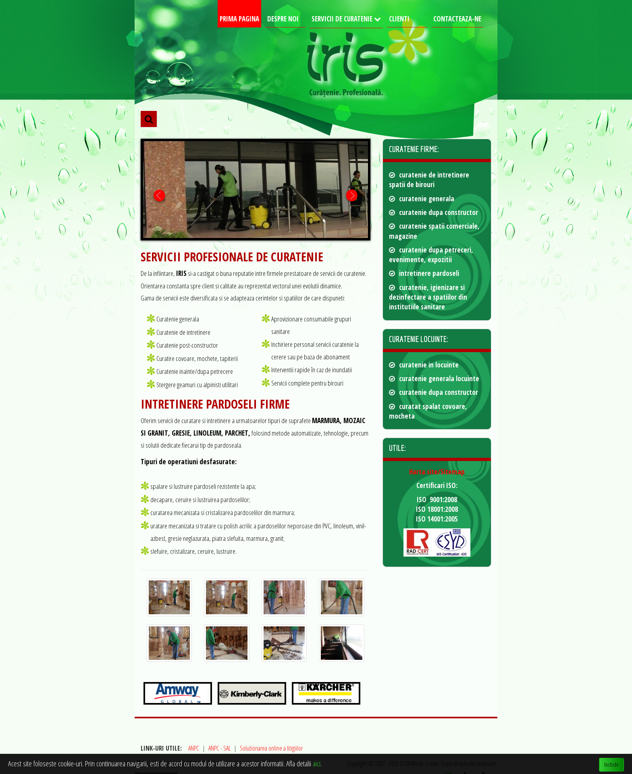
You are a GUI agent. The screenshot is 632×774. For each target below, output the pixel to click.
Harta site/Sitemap (437, 471)
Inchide (611, 764)
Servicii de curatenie (343, 18)
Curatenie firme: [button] (414, 149)
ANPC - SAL (219, 748)
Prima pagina (239, 18)
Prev (159, 195)
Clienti (399, 18)
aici (316, 763)
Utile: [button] (397, 448)
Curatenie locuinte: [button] (418, 339)
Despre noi (283, 18)
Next (351, 195)
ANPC (193, 748)
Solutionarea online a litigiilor (271, 748)
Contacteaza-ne (457, 18)
